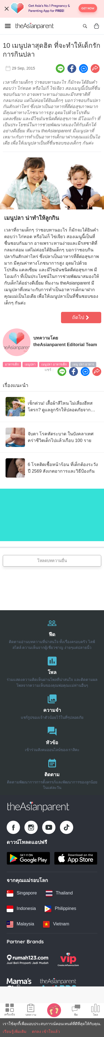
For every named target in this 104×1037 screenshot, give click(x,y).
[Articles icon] (31, 1011)
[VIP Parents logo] (68, 959)
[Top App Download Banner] (52, 9)
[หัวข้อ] (52, 738)
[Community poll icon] (95, 1011)
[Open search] (85, 26)
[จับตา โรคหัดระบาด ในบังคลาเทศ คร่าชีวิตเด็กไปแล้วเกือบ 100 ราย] (52, 437)
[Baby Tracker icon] (54, 1010)
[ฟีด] (52, 633)
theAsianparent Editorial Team (65, 344)
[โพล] (52, 670)
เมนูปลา (30, 364)
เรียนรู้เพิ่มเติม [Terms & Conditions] (14, 1031)
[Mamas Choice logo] (19, 985)
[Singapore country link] (22, 893)
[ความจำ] (52, 706)
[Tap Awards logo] (58, 985)
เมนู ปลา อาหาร (83, 364)
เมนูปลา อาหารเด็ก (54, 364)
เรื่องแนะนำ (15, 385)
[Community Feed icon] (76, 1011)
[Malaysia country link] (20, 924)
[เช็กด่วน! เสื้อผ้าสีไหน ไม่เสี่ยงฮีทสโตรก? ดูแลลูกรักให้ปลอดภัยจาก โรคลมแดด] (52, 406)
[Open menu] (7, 26)
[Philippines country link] (60, 909)
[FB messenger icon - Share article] (83, 68)
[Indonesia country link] (21, 909)
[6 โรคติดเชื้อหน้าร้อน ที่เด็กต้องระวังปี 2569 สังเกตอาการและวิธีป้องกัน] (52, 468)
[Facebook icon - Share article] (71, 68)
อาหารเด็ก (12, 364)
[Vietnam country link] (56, 924)
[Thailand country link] (59, 893)
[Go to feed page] (35, 26)
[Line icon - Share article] (60, 68)
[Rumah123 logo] (27, 959)
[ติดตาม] (52, 773)
